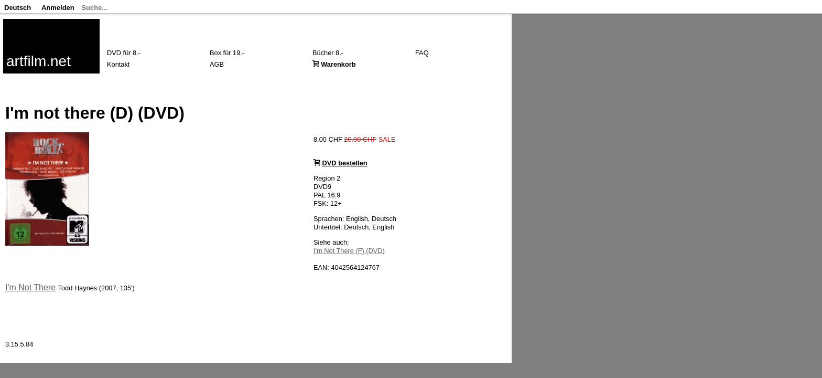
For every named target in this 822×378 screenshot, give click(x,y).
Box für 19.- (227, 53)
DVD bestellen (344, 163)
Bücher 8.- (327, 53)
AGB (217, 64)
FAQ (422, 53)
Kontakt (118, 64)
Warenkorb (338, 64)
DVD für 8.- (123, 53)
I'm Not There (30, 287)
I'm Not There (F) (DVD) (349, 251)
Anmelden (57, 8)
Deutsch (17, 8)
